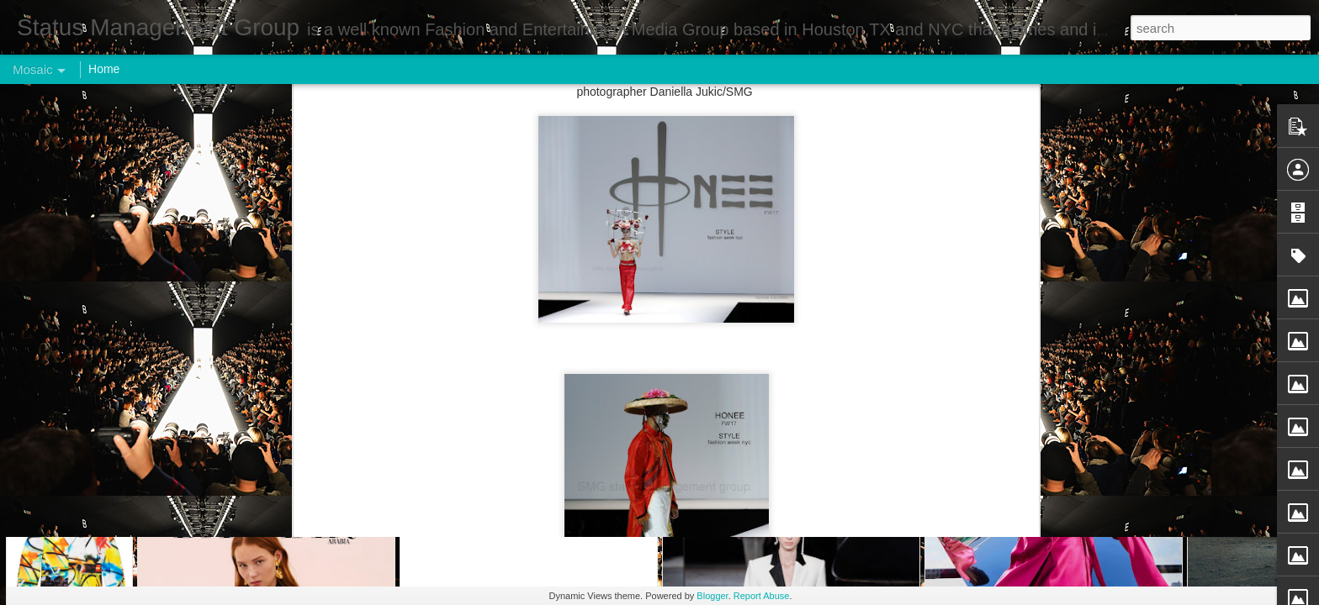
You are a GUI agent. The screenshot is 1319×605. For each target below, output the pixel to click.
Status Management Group (741, 165)
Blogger (712, 596)
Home (103, 69)
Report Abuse (762, 596)
